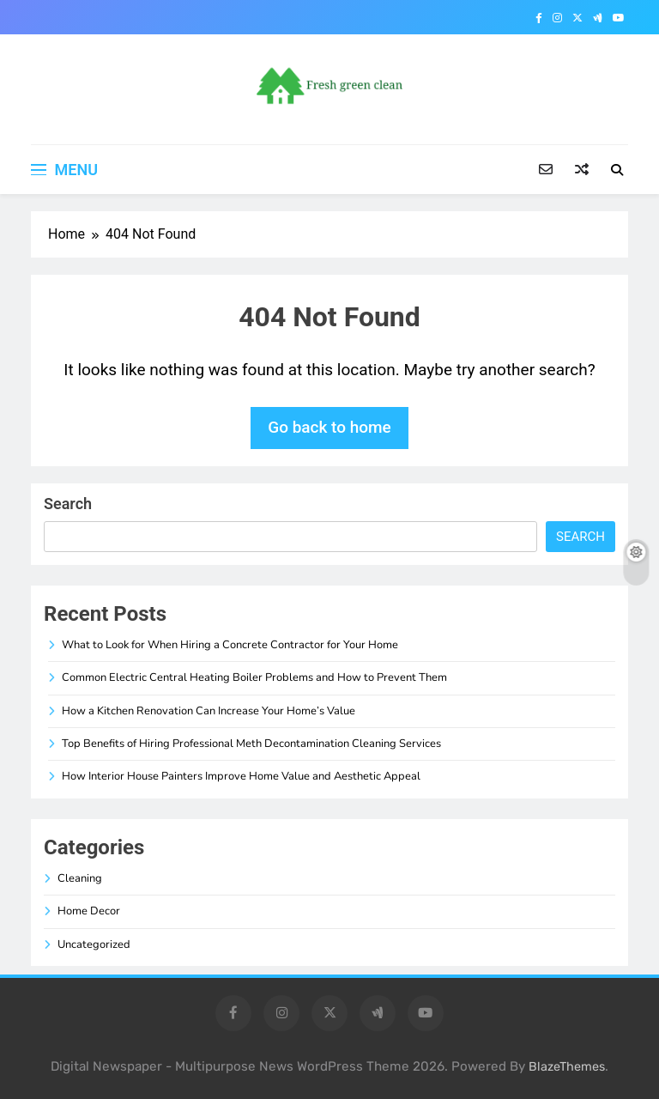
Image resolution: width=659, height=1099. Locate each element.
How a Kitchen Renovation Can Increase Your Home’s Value (208, 711)
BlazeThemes (567, 1067)
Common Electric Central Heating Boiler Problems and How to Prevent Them (254, 677)
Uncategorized (93, 944)
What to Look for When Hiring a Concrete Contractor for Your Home (230, 645)
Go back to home (329, 427)
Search (68, 504)
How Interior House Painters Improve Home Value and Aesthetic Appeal (241, 776)
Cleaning (79, 878)
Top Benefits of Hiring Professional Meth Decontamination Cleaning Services (251, 743)
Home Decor (88, 911)
